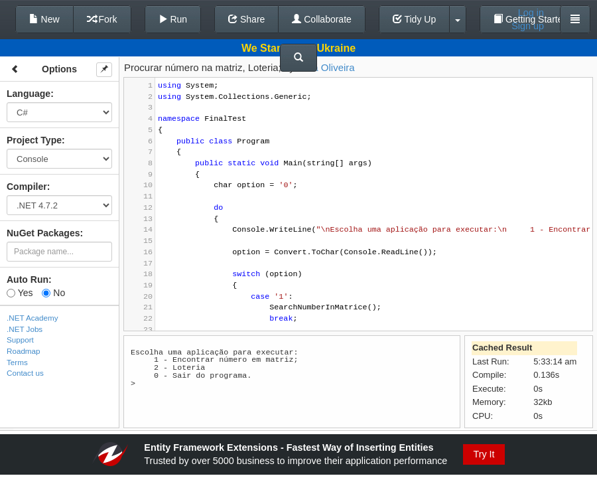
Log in (531, 12)
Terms (17, 362)
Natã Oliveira (326, 67)
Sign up (527, 26)
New (44, 19)
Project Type (34, 140)
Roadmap (23, 351)
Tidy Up (414, 19)
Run (173, 19)
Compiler (27, 186)
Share (246, 19)
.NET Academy (32, 317)
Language (28, 93)
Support (20, 339)
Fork (102, 19)
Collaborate (322, 19)
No (53, 292)
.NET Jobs (24, 329)
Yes (20, 292)
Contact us (25, 372)
